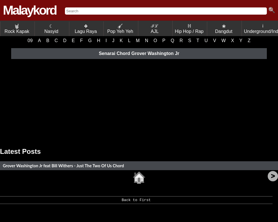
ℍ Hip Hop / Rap (189, 28)
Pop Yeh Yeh (120, 29)
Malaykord (29, 10)
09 (30, 40)
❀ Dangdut (224, 29)
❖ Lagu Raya (86, 29)
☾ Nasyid (51, 29)
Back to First (136, 202)
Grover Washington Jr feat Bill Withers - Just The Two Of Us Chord (63, 165)
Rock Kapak (17, 29)
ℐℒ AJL (155, 28)
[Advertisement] (139, 102)
